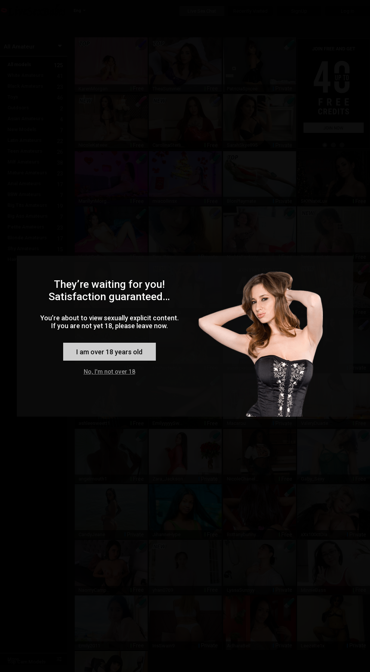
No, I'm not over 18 (109, 371)
